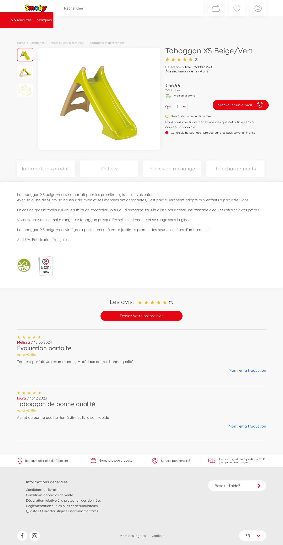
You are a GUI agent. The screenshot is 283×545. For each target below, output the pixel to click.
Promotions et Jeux (162, 31)
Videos (134, 31)
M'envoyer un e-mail (240, 105)
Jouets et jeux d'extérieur (66, 43)
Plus (219, 31)
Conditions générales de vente (49, 495)
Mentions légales (133, 536)
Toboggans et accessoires (106, 43)
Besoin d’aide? (238, 485)
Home (21, 43)
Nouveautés (30, 31)
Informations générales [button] (47, 482)
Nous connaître (197, 31)
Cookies (158, 536)
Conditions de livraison (43, 490)
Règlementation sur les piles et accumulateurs (62, 506)
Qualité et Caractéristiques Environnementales (62, 511)
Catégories (75, 31)
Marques (53, 31)
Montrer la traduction (247, 370)
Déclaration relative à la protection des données (63, 500)
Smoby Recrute (241, 31)
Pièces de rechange (107, 31)
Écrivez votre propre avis (141, 315)
